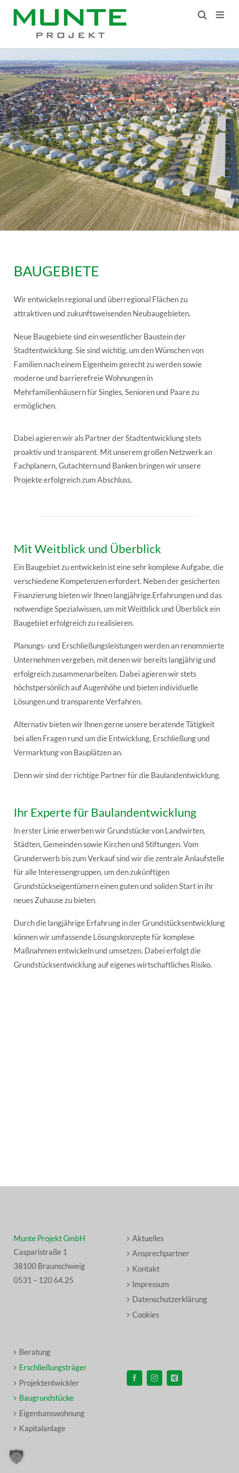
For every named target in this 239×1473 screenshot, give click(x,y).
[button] (16, 1456)
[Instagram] (154, 1378)
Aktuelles (148, 1238)
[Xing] (174, 1378)
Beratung (34, 1352)
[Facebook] (134, 1378)
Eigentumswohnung (52, 1413)
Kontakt (145, 1268)
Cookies (145, 1314)
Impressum (150, 1284)
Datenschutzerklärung (169, 1299)
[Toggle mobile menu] (220, 15)
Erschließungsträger (53, 1367)
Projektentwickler (49, 1383)
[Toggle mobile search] (202, 15)
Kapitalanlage (42, 1428)
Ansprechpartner (160, 1253)
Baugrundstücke (46, 1398)
